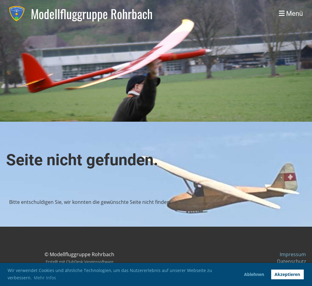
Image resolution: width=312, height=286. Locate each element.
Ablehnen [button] (254, 274)
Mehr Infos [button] (45, 278)
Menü (291, 13)
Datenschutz (291, 261)
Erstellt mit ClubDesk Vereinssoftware (79, 261)
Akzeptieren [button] (287, 274)
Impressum (293, 254)
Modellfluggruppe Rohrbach (92, 13)
